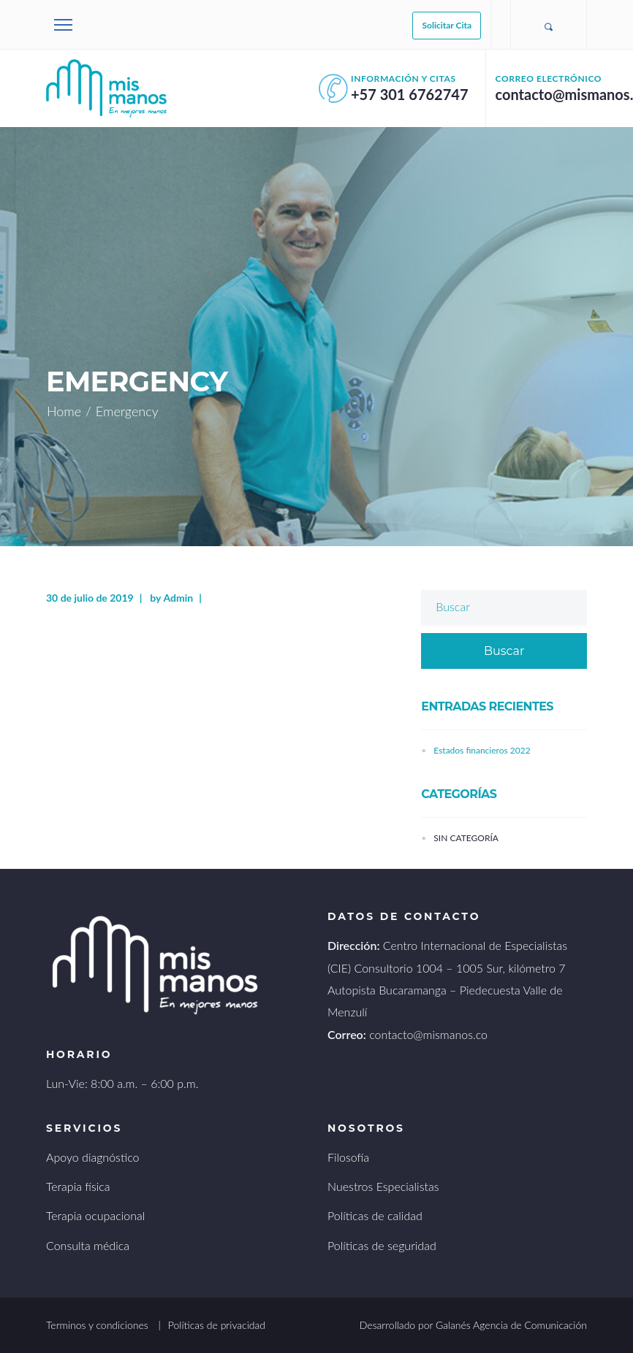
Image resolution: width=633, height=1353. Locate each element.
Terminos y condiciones (97, 1325)
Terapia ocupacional (95, 1215)
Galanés (453, 1325)
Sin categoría (466, 837)
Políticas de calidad (374, 1215)
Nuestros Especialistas (383, 1186)
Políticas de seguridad (381, 1245)
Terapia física (78, 1186)
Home (64, 411)
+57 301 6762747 (410, 94)
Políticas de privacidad (216, 1325)
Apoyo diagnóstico (93, 1157)
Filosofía (348, 1157)
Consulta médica (87, 1245)
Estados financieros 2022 (481, 750)
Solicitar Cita (446, 25)
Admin (178, 597)
